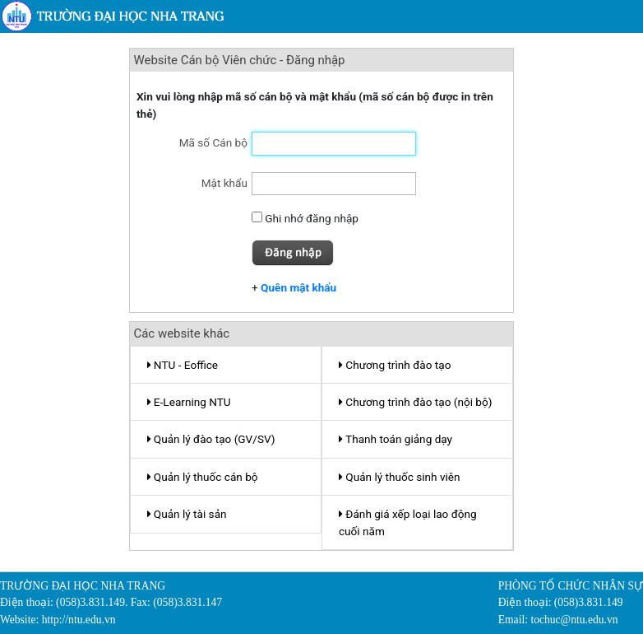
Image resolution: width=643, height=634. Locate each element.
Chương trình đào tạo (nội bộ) (416, 401)
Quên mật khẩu (298, 287)
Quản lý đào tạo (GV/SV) (211, 438)
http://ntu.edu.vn (79, 619)
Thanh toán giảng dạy (395, 438)
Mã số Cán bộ (213, 142)
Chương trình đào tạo (395, 364)
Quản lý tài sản (187, 513)
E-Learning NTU (189, 401)
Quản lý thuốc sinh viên (399, 476)
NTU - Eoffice (183, 364)
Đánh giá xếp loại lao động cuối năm (408, 522)
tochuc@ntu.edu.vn (574, 619)
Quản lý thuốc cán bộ (202, 476)
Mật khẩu (224, 182)
